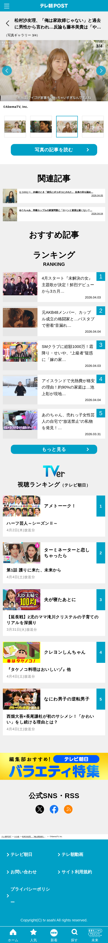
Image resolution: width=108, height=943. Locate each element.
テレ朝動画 (72, 854)
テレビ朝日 (21, 854)
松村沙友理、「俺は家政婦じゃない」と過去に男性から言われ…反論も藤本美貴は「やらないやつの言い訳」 (35, 837)
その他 (16, 837)
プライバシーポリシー (30, 896)
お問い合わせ (24, 871)
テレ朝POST (54, 6)
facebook (54, 809)
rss (68, 809)
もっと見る (54, 449)
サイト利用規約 (77, 871)
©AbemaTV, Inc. (56, 837)
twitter (39, 809)
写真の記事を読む (54, 149)
